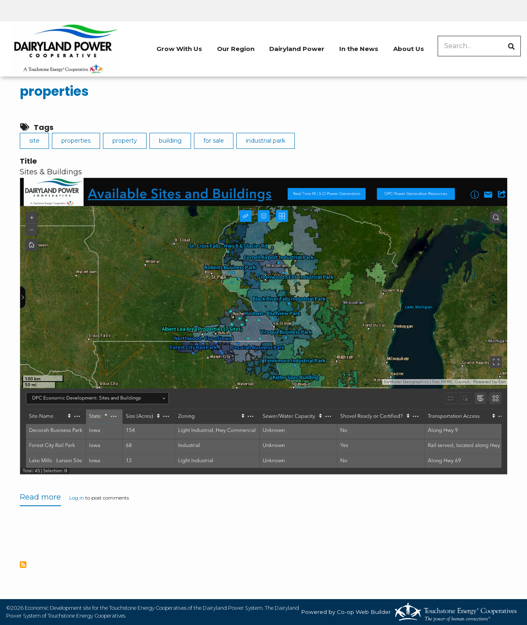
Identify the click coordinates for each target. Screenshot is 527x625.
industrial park (265, 140)
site (34, 140)
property (124, 140)
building (170, 140)
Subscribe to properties (23, 564)
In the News (358, 49)
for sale (213, 140)
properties (54, 91)
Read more (40, 499)
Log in (76, 498)
